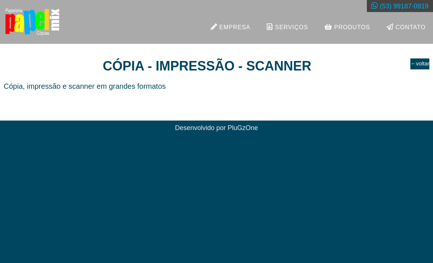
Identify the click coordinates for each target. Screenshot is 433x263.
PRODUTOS (347, 26)
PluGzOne (243, 128)
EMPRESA (230, 26)
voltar (419, 63)
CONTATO (406, 26)
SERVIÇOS (287, 26)
